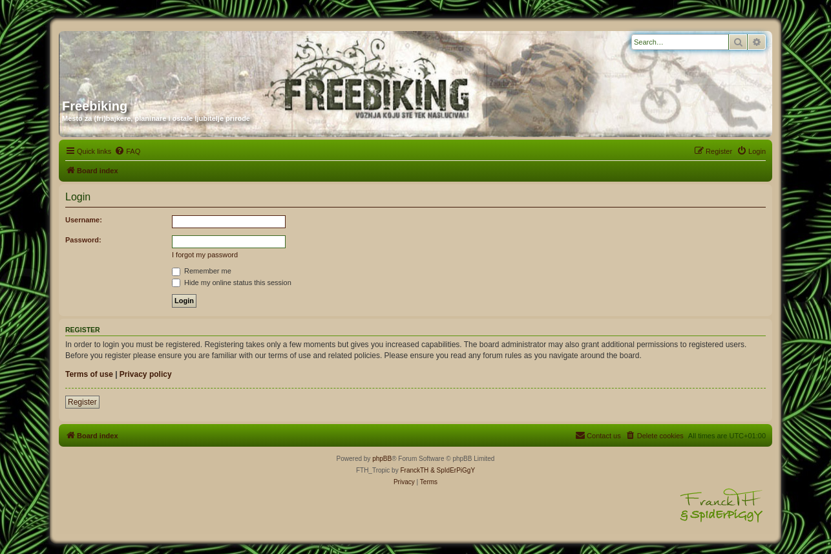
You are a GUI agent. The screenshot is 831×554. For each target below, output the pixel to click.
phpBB (382, 458)
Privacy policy (146, 374)
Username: (83, 220)
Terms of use (89, 374)
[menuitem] (127, 151)
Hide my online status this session (231, 282)
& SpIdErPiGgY (452, 470)
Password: (83, 240)
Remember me (201, 271)
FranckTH (414, 470)
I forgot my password (205, 255)
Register (82, 402)
